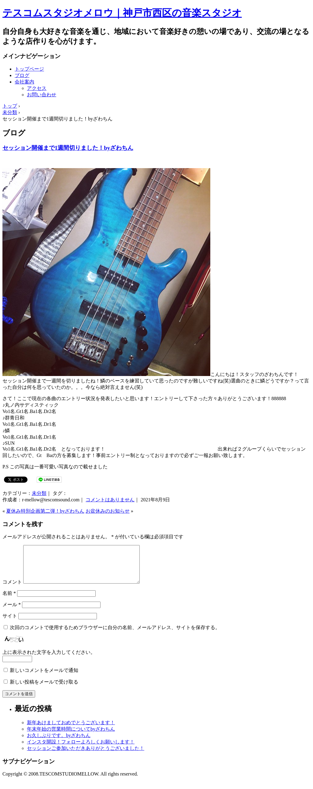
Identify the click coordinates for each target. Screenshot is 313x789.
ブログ (22, 75)
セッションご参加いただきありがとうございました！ (85, 755)
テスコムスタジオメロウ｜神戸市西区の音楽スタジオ (122, 12)
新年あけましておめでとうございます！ (71, 729)
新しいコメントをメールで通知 (44, 677)
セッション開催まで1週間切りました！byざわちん (67, 148)
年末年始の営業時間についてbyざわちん (71, 736)
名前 (9, 600)
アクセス (36, 88)
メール (11, 611)
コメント (12, 589)
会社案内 (24, 81)
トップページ (29, 69)
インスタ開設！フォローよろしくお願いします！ (80, 749)
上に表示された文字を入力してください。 (48, 659)
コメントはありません (110, 499)
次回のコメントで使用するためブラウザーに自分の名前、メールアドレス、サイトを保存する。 (115, 634)
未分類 (39, 493)
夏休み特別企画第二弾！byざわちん (45, 511)
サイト (9, 623)
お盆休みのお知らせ (108, 511)
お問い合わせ (41, 94)
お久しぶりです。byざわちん (58, 742)
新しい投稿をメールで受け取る (44, 689)
